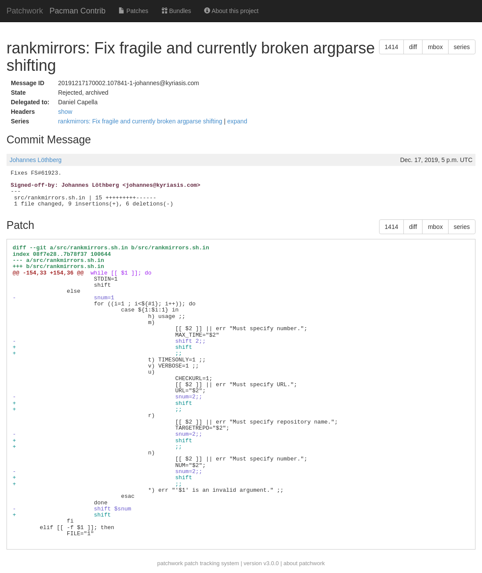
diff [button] (413, 46)
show (65, 111)
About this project (231, 10)
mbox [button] (435, 46)
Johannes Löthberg (36, 159)
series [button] (462, 46)
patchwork (170, 563)
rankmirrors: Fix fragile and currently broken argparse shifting (141, 121)
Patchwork (25, 11)
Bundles (176, 10)
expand (237, 121)
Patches (133, 10)
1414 (391, 46)
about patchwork (304, 563)
